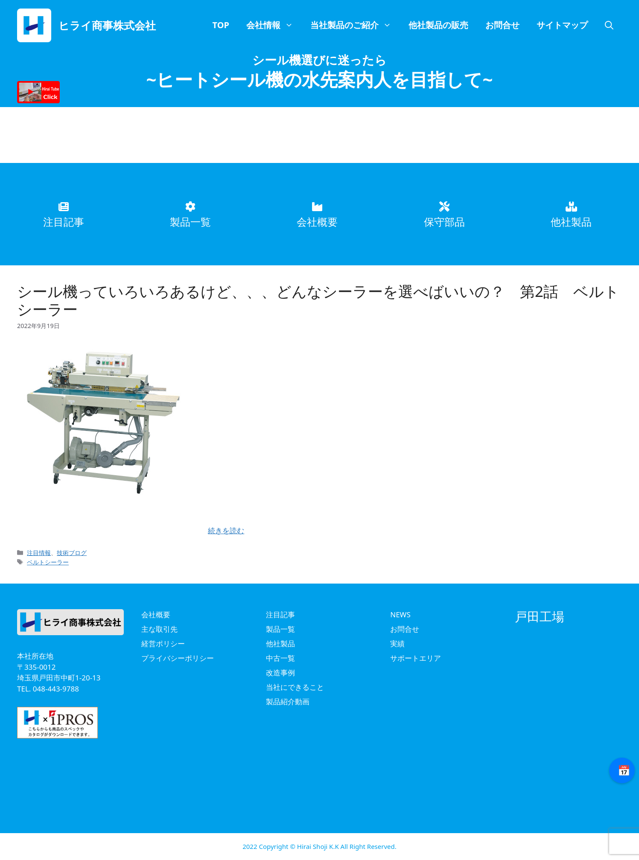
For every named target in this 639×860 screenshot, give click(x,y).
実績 (397, 643)
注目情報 (39, 553)
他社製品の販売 (438, 25)
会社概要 (155, 614)
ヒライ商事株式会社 (107, 25)
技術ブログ (72, 553)
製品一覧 (280, 629)
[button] (609, 25)
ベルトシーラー (48, 562)
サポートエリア (415, 658)
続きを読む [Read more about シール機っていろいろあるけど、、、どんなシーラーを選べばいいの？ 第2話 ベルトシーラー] (226, 530)
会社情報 (274, 25)
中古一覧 (280, 658)
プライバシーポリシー (177, 658)
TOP (221, 25)
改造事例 (280, 672)
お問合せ (502, 25)
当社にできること (295, 687)
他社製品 (280, 643)
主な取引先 (159, 629)
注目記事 (280, 614)
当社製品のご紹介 (355, 25)
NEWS (400, 614)
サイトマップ (562, 25)
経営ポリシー (163, 643)
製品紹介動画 (287, 701)
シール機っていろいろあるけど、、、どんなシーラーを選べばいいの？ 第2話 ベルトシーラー (318, 300)
